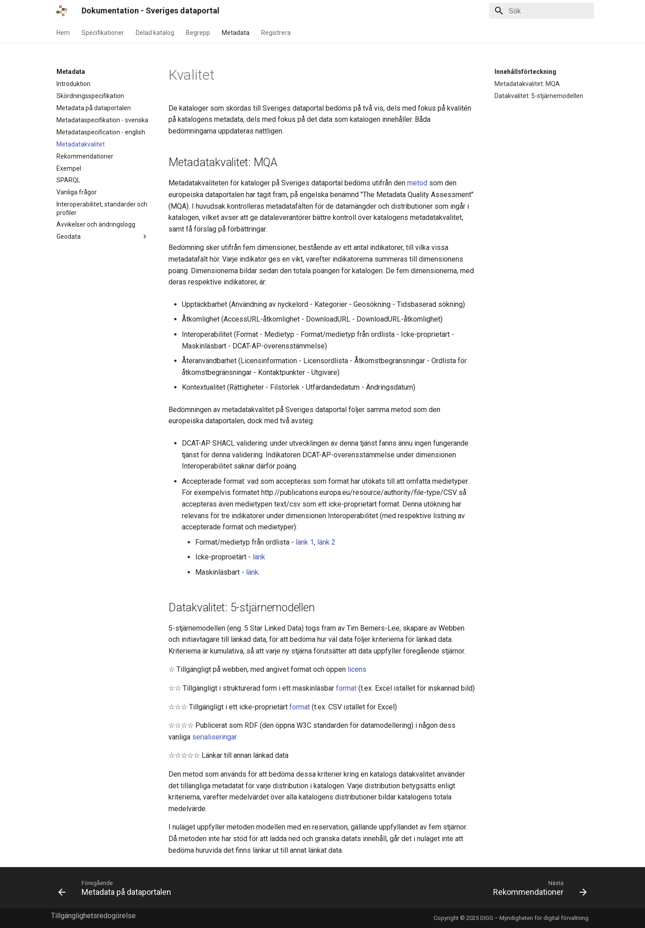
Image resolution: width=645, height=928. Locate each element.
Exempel (68, 168)
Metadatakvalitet (80, 144)
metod (417, 183)
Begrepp (198, 32)
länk (259, 557)
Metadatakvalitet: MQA (527, 83)
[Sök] (541, 11)
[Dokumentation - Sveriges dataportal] (62, 11)
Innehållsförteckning (525, 71)
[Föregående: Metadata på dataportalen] (117, 888)
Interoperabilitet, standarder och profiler (101, 208)
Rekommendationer (84, 156)
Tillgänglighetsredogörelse (93, 915)
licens (357, 669)
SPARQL (68, 180)
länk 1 (305, 542)
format (346, 688)
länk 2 (326, 542)
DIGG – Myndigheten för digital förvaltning (534, 918)
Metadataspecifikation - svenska (102, 120)
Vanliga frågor (76, 192)
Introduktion (73, 83)
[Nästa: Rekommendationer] (537, 888)
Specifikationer (103, 32)
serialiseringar (214, 737)
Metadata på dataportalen (93, 108)
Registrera (276, 32)
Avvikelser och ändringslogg (95, 224)
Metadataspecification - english (100, 132)
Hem (63, 32)
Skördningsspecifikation (90, 95)
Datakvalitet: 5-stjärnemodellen (538, 95)
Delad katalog (155, 32)
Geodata (102, 236)
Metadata (235, 32)
